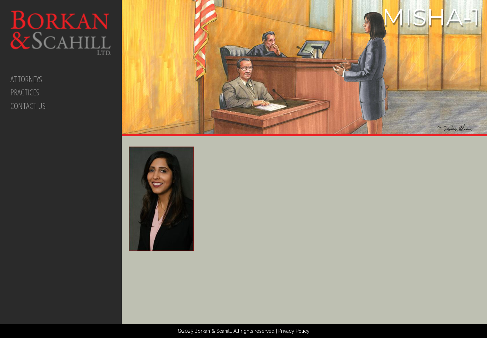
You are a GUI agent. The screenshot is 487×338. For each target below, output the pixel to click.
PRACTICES (24, 92)
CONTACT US (28, 105)
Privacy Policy (294, 331)
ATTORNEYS (26, 79)
